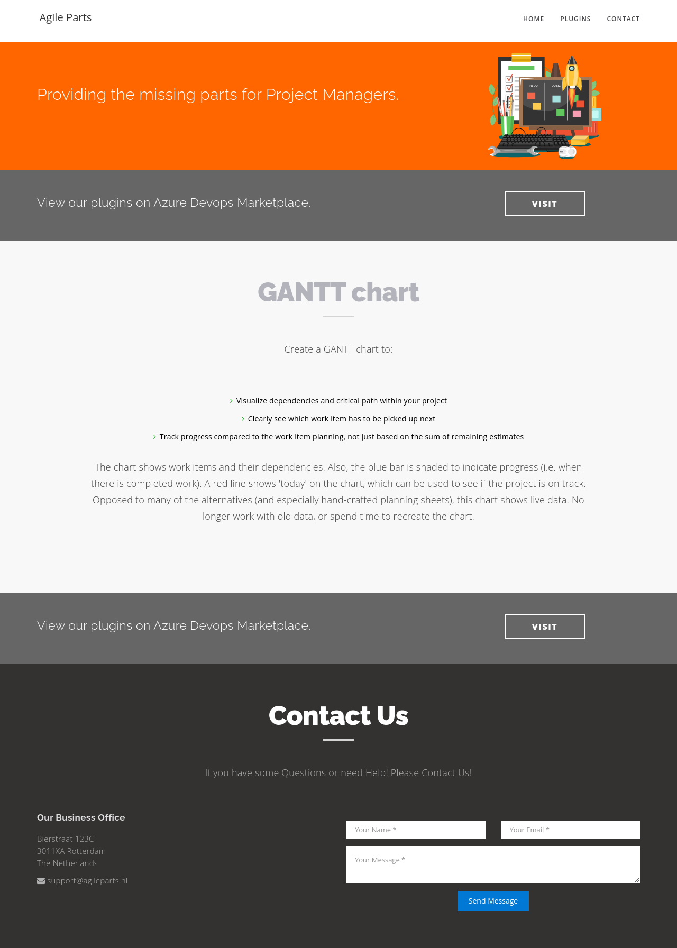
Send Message (493, 901)
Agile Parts (65, 21)
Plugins (575, 20)
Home (533, 20)
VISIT (544, 203)
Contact (623, 20)
